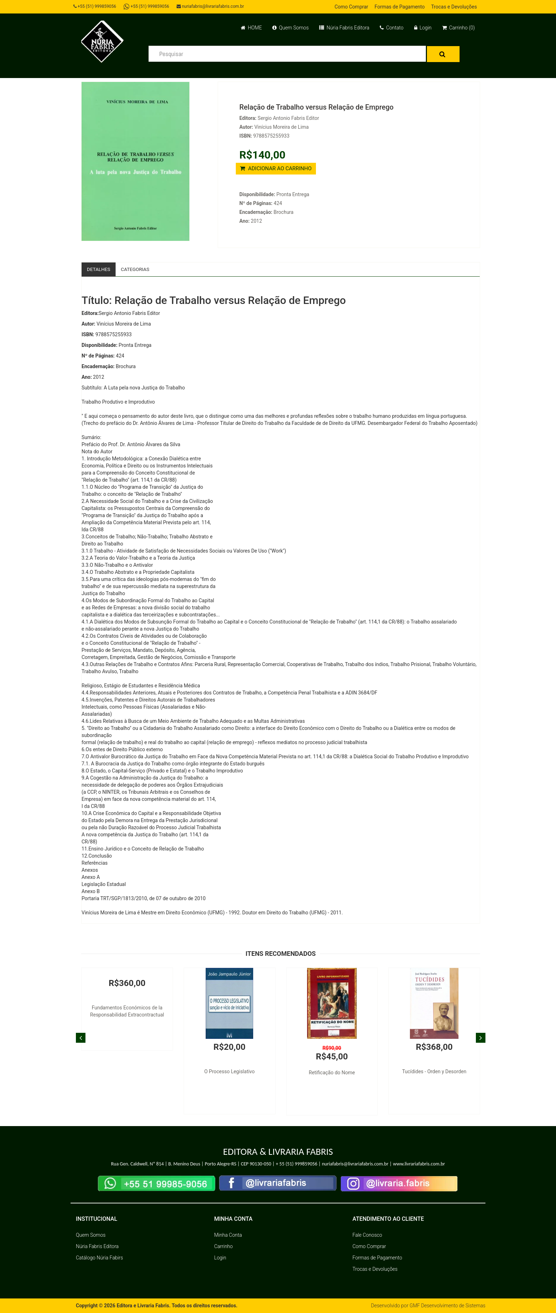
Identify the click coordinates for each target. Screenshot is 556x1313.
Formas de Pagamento (399, 7)
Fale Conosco (367, 1235)
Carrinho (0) (458, 28)
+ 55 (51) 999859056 (296, 1164)
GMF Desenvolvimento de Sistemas (446, 1306)
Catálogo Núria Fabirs (99, 1258)
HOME (251, 28)
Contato (391, 28)
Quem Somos (290, 28)
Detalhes (99, 269)
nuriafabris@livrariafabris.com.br (211, 6)
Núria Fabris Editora (344, 28)
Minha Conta (228, 1235)
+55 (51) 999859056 (95, 6)
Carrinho (223, 1247)
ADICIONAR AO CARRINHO (276, 168)
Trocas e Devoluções (454, 7)
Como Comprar (351, 7)
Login (423, 28)
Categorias (136, 269)
